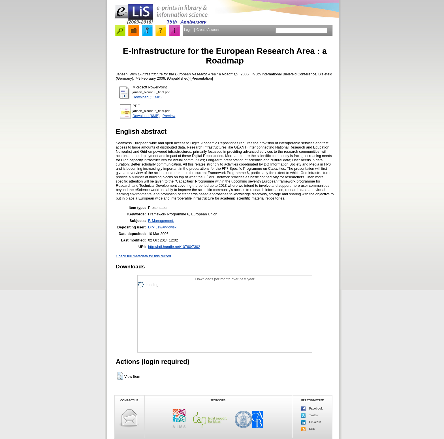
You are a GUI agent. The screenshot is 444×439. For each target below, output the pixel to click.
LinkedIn (311, 422)
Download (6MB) (146, 116)
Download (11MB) (147, 97)
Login (188, 30)
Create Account (207, 30)
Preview (169, 116)
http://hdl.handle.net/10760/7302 (174, 247)
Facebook (312, 408)
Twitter (310, 415)
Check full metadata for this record (143, 256)
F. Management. (161, 221)
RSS (308, 429)
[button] (120, 376)
